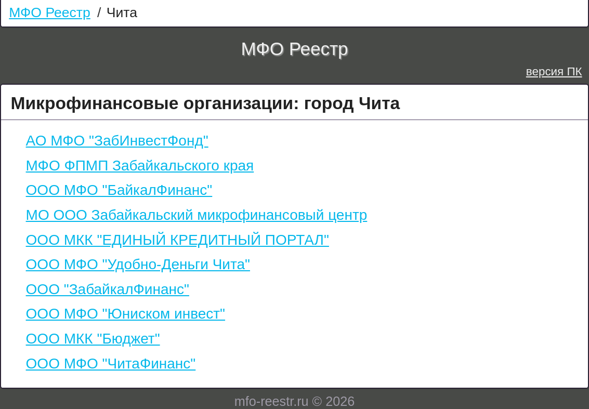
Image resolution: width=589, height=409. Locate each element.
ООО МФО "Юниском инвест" (125, 314)
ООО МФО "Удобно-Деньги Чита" (138, 264)
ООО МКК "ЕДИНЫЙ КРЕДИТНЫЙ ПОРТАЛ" (177, 240)
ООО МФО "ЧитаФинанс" (111, 363)
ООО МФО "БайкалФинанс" (119, 190)
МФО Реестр (49, 12)
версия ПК (554, 71)
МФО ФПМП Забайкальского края (140, 165)
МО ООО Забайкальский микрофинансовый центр (197, 215)
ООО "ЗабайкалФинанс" (107, 289)
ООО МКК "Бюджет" (93, 339)
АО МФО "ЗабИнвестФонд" (117, 141)
